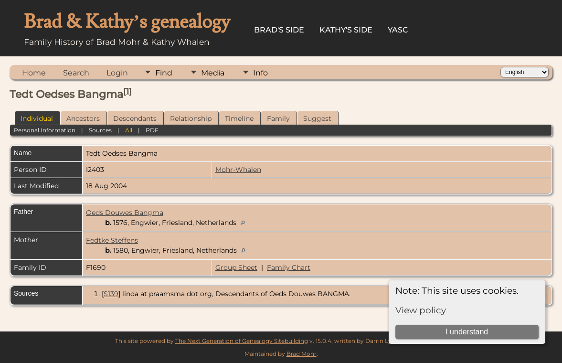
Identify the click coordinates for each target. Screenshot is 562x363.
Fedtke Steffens (112, 240)
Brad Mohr (301, 353)
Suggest (317, 118)
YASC (398, 29)
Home (34, 72)
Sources (100, 130)
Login (117, 72)
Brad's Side (279, 29)
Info (260, 72)
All (128, 130)
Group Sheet (236, 267)
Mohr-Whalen (238, 169)
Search (76, 72)
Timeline (239, 118)
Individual (37, 118)
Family (278, 118)
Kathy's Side (345, 29)
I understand (466, 332)
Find (163, 72)
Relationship (191, 118)
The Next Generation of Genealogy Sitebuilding (241, 340)
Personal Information (44, 130)
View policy (420, 310)
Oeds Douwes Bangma (124, 212)
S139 (111, 293)
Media (212, 72)
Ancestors (83, 118)
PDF (152, 130)
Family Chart (288, 267)
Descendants (135, 118)
